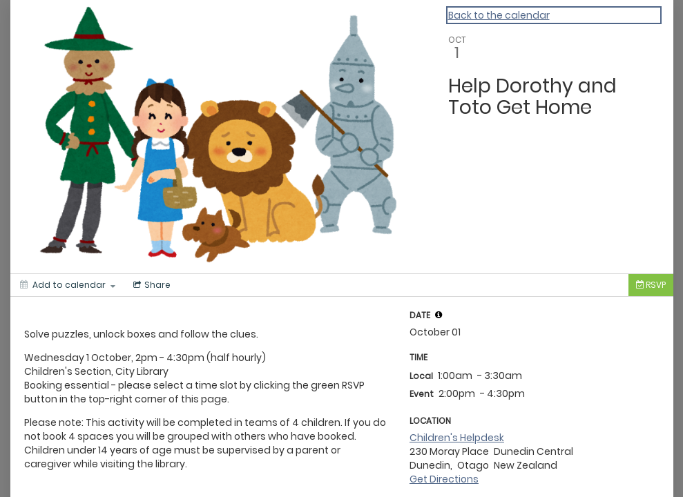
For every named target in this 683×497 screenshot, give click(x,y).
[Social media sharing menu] (150, 285)
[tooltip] (438, 315)
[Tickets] (650, 285)
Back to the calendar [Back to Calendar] (499, 15)
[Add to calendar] (67, 285)
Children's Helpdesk (457, 438)
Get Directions (444, 479)
